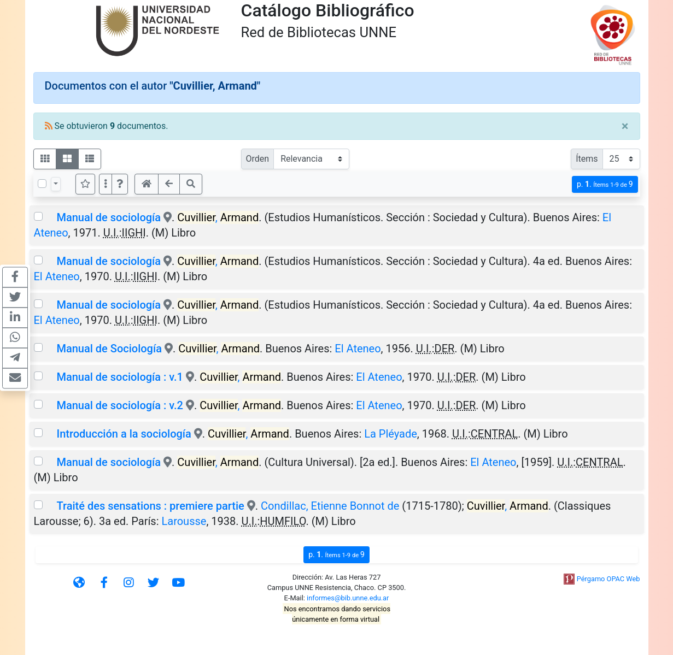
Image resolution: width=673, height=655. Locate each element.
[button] (120, 184)
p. (605, 184)
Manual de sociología (108, 217)
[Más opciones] (105, 184)
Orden (258, 159)
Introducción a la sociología (123, 433)
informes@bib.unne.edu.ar (348, 598)
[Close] (625, 126)
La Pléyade (390, 433)
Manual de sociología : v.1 (119, 376)
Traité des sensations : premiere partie (150, 505)
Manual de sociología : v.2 (119, 405)
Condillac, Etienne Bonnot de (330, 505)
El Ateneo (57, 276)
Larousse (183, 521)
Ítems (587, 159)
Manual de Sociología (108, 348)
